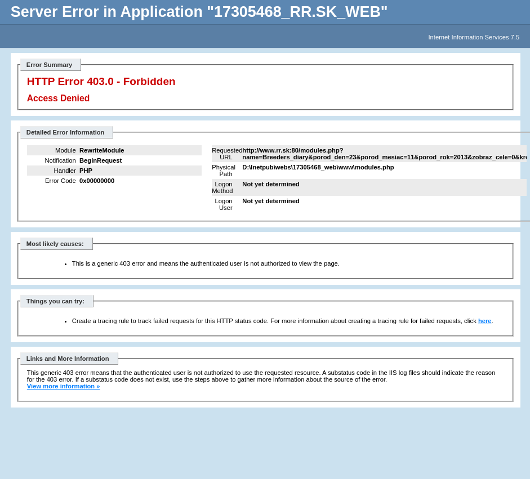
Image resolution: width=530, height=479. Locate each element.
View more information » (63, 386)
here (485, 320)
